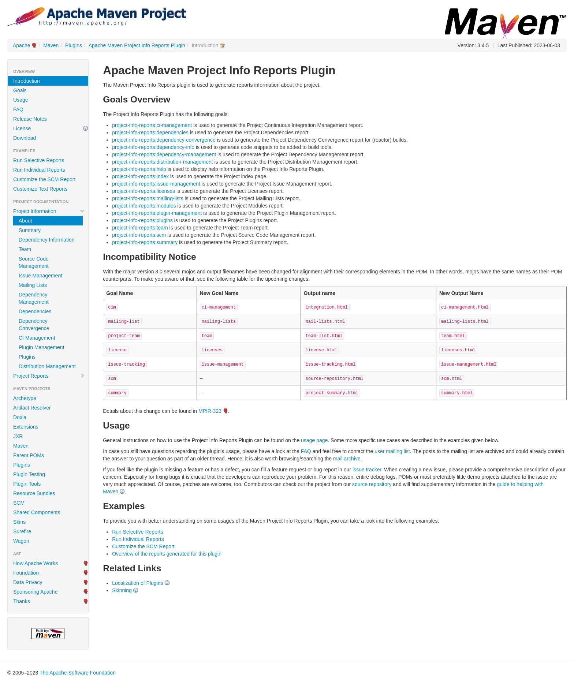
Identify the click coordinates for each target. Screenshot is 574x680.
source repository (371, 484)
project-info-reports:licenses (143, 191)
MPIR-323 (209, 411)
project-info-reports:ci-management (152, 125)
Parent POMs (28, 455)
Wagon (21, 541)
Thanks (21, 601)
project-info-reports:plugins (142, 220)
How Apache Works (35, 563)
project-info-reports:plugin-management (157, 213)
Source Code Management (34, 262)
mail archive (347, 459)
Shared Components (36, 512)
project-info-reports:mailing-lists (147, 198)
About (25, 221)
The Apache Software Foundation (78, 673)
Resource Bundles (34, 493)
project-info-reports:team (140, 228)
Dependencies (35, 311)
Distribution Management (47, 366)
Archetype (24, 398)
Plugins (73, 45)
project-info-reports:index (140, 176)
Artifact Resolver (32, 408)
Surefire (22, 531)
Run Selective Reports (38, 160)
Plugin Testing (29, 474)
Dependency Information (47, 240)
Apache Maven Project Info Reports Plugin (137, 45)
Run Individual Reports (39, 170)
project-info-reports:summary (145, 242)
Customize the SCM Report (44, 179)
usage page (314, 440)
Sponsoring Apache (35, 592)
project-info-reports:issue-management (156, 184)
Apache (21, 45)
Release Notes (30, 119)
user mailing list (392, 451)
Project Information (49, 211)
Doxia (19, 417)
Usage (20, 100)
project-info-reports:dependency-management (164, 154)
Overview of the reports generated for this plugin (166, 554)
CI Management (37, 338)
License (22, 128)
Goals (20, 90)
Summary (30, 230)
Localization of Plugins (137, 583)
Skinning (122, 590)
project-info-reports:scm (139, 235)
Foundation (26, 573)
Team (25, 249)
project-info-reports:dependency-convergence (164, 140)
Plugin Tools (27, 484)
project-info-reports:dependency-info (153, 147)
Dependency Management (34, 298)
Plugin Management (41, 347)
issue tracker (367, 469)
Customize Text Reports (40, 189)
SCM (19, 503)
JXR (18, 436)
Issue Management (40, 276)
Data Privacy (27, 582)
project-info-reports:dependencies (150, 132)
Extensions (25, 427)
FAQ (18, 109)
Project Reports (49, 376)
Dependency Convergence (34, 324)
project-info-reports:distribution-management (162, 162)
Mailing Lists (33, 285)
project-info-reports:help (139, 169)
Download (24, 138)
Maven (51, 45)
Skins (19, 522)
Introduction (26, 81)
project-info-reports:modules (144, 206)
